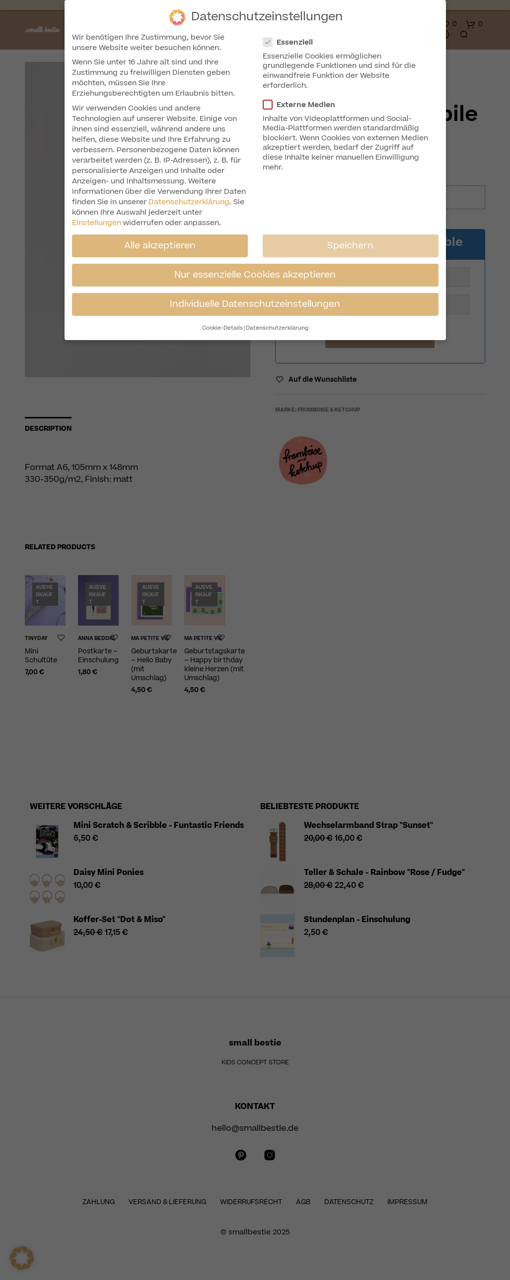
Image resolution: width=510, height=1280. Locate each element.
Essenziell (292, 42)
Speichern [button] (350, 245)
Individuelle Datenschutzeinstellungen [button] (255, 303)
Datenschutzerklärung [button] (277, 328)
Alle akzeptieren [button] (160, 245)
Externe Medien (303, 105)
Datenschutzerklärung (188, 202)
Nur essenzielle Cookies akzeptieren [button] (255, 274)
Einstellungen (96, 223)
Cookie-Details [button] (222, 328)
